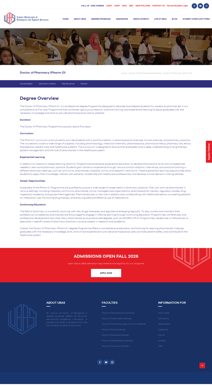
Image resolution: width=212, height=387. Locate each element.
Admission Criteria (47, 84)
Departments (164, 324)
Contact (162, 341)
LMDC (109, 6)
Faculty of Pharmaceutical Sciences (145, 73)
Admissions (122, 19)
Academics (163, 330)
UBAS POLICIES (142, 6)
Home (65, 19)
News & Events (141, 19)
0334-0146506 (97, 6)
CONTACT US (158, 6)
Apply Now (106, 273)
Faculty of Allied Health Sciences (117, 319)
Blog (174, 19)
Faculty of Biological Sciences (115, 335)
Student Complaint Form (196, 19)
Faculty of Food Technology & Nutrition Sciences (124, 324)
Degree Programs (101, 19)
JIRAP (117, 6)
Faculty (84, 84)
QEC (131, 6)
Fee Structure (68, 84)
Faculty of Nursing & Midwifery (116, 346)
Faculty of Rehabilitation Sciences (117, 341)
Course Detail (26, 84)
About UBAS (80, 19)
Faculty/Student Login (177, 6)
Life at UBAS (160, 19)
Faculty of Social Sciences (113, 330)
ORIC (124, 6)
